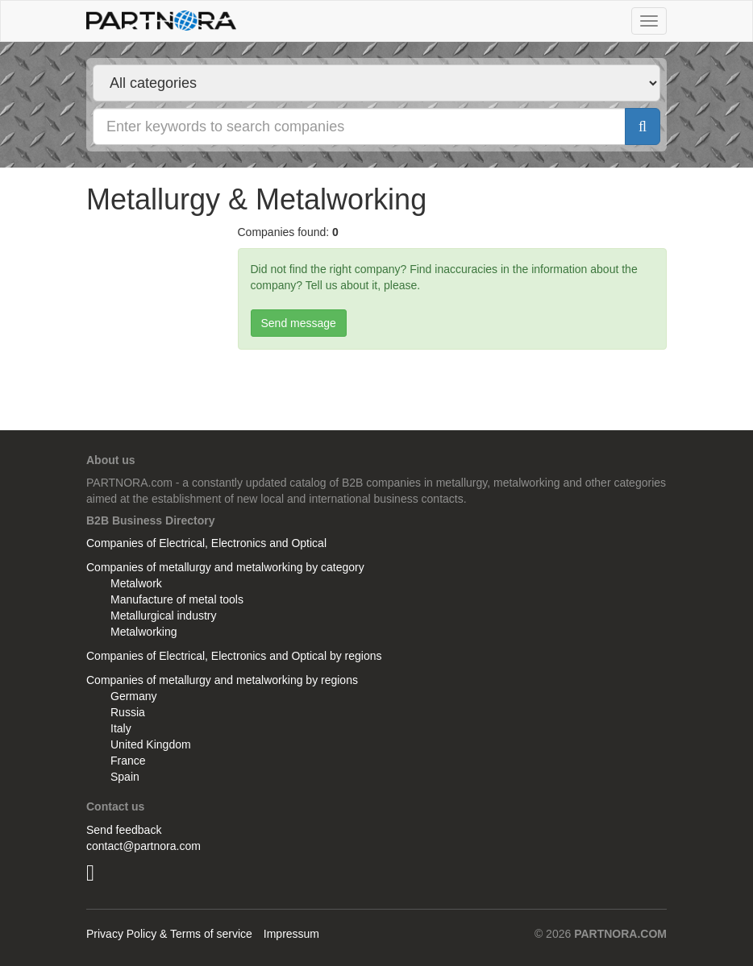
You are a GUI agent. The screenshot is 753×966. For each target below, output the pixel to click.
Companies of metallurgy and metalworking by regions (222, 680)
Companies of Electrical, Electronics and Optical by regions (234, 655)
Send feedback (123, 829)
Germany (133, 696)
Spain (124, 776)
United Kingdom (150, 744)
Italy (120, 728)
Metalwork (136, 583)
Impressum (291, 933)
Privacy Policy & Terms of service (169, 933)
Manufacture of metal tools (176, 599)
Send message (298, 323)
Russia (127, 712)
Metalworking (143, 631)
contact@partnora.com (143, 846)
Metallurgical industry (163, 615)
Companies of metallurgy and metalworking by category (225, 567)
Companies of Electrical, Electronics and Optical (206, 543)
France (128, 760)
